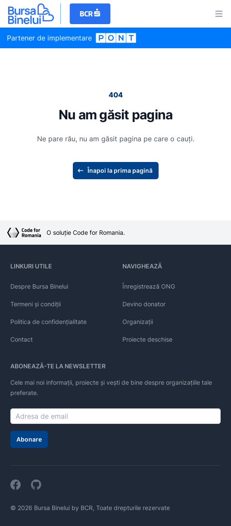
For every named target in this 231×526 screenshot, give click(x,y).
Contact (21, 339)
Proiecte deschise (147, 339)
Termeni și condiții (35, 304)
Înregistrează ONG (148, 286)
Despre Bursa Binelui (39, 286)
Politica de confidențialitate (48, 321)
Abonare (29, 439)
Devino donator (143, 304)
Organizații (137, 321)
